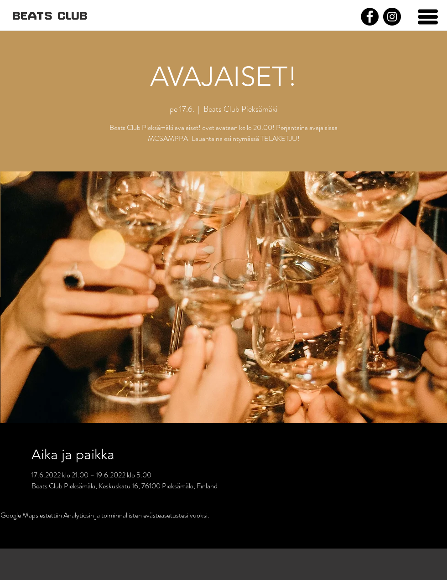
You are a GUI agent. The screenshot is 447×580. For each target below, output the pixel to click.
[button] (428, 17)
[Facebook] (370, 17)
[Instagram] (392, 17)
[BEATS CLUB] (49, 16)
